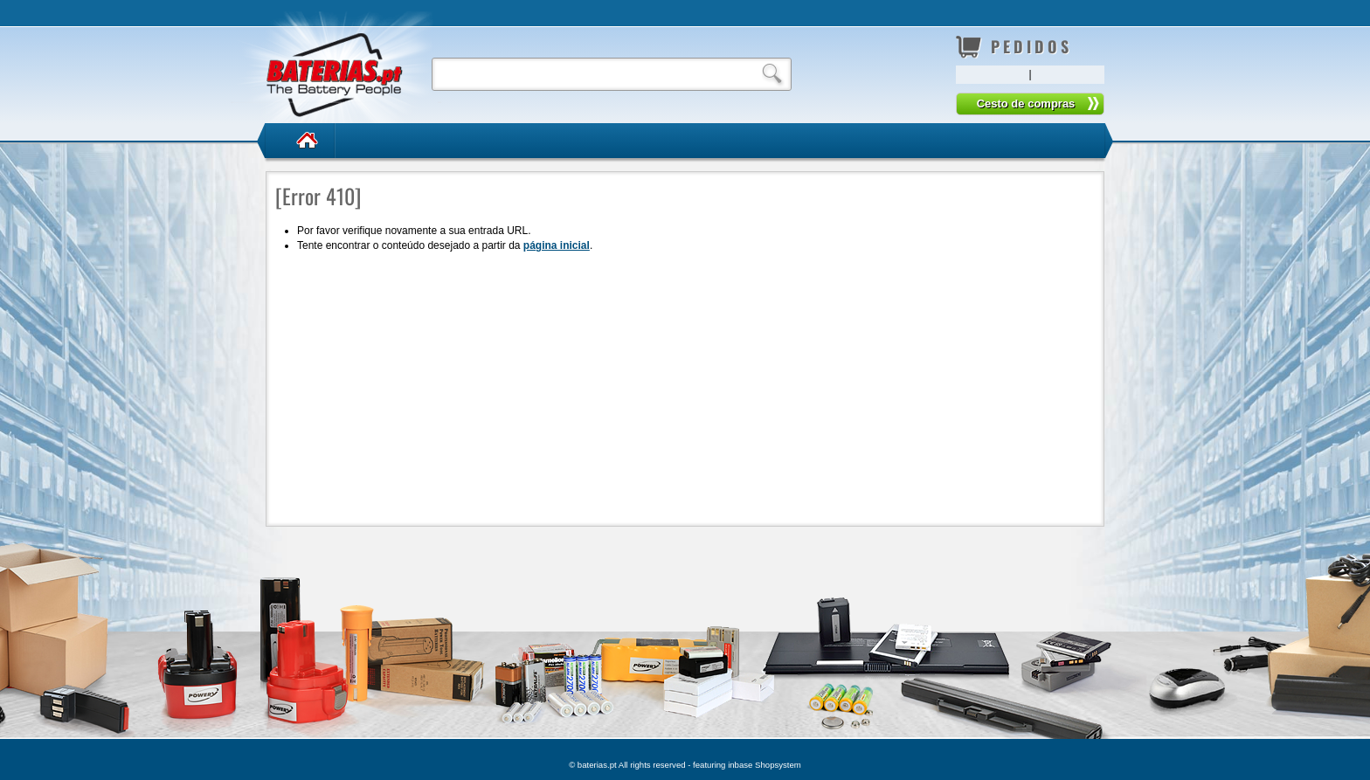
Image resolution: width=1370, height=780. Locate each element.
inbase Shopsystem (764, 765)
